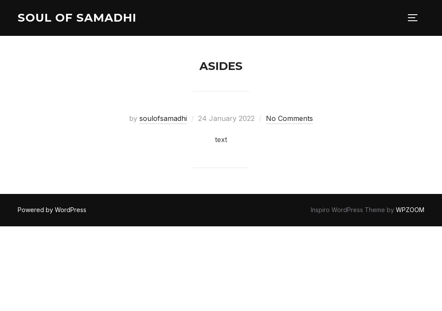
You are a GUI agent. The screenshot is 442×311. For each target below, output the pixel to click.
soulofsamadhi (163, 118)
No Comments (289, 118)
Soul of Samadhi (77, 18)
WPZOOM (410, 209)
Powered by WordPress (52, 209)
